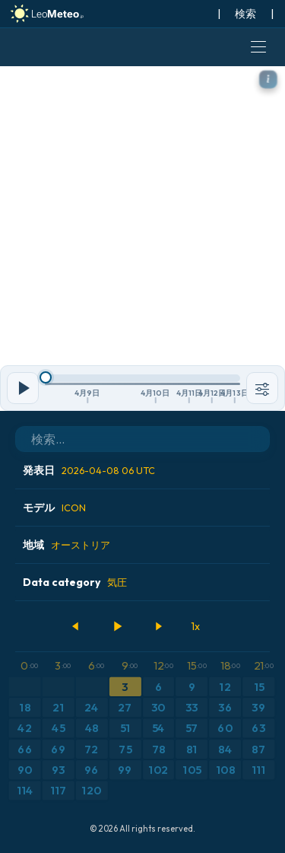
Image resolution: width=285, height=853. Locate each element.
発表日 (89, 470)
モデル (54, 507)
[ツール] (262, 388)
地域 (66, 545)
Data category (75, 582)
